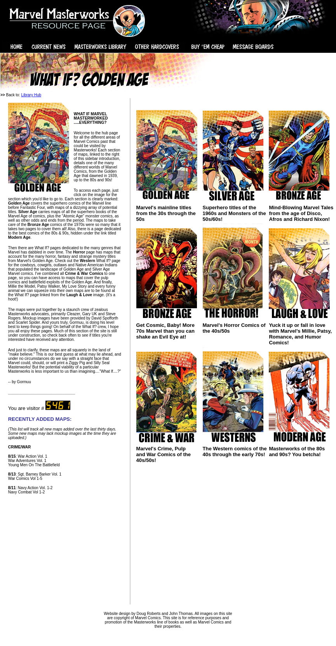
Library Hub (31, 95)
